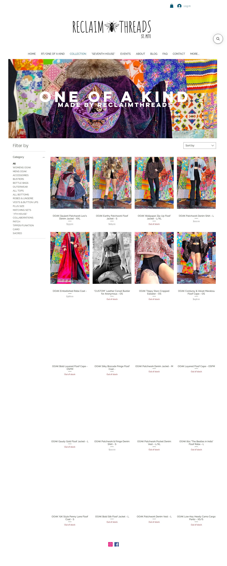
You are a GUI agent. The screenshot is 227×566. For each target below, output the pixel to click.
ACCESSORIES (21, 175)
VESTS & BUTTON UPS (25, 201)
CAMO (16, 229)
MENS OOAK (20, 171)
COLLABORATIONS (23, 217)
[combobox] (199, 145)
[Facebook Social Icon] (116, 544)
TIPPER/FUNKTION (23, 225)
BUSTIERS (18, 178)
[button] (171, 6)
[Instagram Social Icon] (110, 544)
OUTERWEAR (20, 186)
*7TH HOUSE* (20, 213)
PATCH (16, 221)
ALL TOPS (18, 190)
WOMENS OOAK (22, 167)
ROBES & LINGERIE (23, 198)
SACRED (17, 232)
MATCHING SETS (22, 209)
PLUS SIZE (18, 205)
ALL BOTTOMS (21, 194)
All (14, 163)
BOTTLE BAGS (20, 182)
